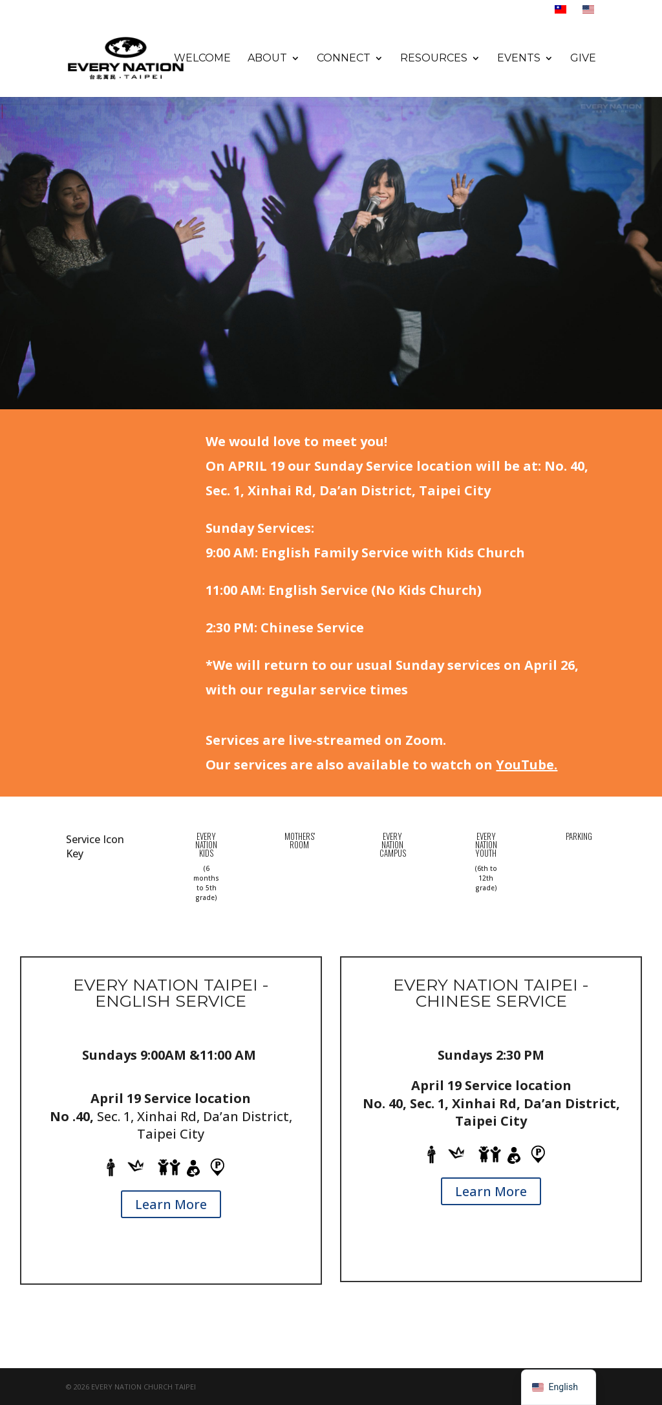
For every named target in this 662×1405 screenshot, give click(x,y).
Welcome (202, 59)
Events (518, 59)
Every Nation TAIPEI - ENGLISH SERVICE (171, 993)
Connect (343, 59)
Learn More (171, 1204)
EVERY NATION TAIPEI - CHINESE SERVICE (491, 993)
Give (583, 59)
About (267, 59)
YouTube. (526, 764)
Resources (433, 59)
